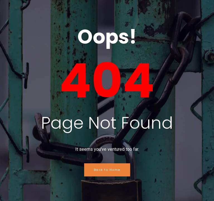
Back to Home (107, 170)
